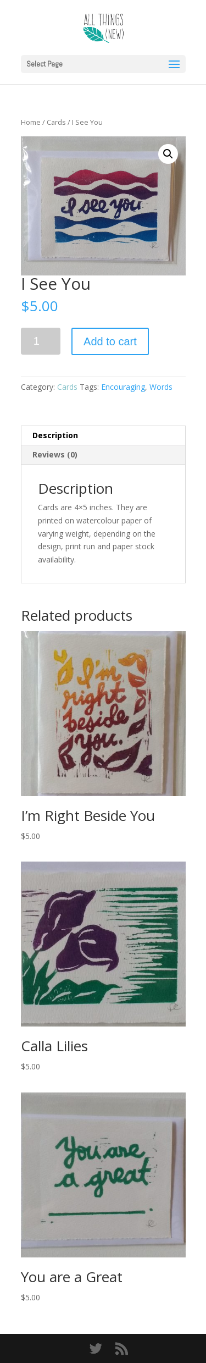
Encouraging (123, 387)
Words (160, 387)
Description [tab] (55, 435)
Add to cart (110, 341)
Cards (56, 122)
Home (31, 122)
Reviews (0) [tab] (54, 454)
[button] (168, 154)
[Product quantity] (41, 341)
